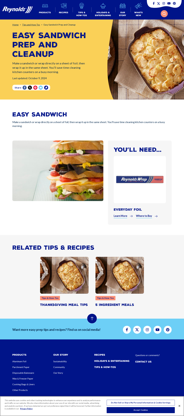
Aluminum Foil (19, 361)
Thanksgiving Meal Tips (64, 305)
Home (15, 24)
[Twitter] (30, 88)
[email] (41, 88)
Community (59, 367)
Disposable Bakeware (23, 372)
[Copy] (46, 88)
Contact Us (143, 361)
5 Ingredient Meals (114, 305)
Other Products (20, 390)
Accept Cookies (141, 410)
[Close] (179, 406)
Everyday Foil (128, 210)
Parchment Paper (20, 367)
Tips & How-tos (105, 367)
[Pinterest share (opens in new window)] (35, 88)
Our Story (58, 372)
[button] (45, 10)
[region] (92, 406)
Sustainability (60, 361)
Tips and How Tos (31, 24)
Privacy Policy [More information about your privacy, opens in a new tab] (26, 409)
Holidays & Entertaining (112, 361)
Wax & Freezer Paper (22, 378)
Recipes (99, 354)
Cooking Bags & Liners (23, 384)
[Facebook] (25, 88)
